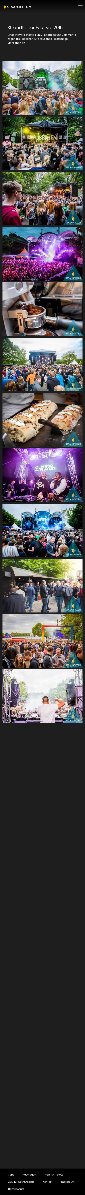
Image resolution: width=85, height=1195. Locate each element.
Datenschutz (16, 1189)
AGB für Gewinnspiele (21, 1182)
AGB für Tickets (54, 1174)
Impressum (68, 1182)
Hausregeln (29, 1174)
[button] (42, 88)
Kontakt (48, 1182)
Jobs (11, 1174)
